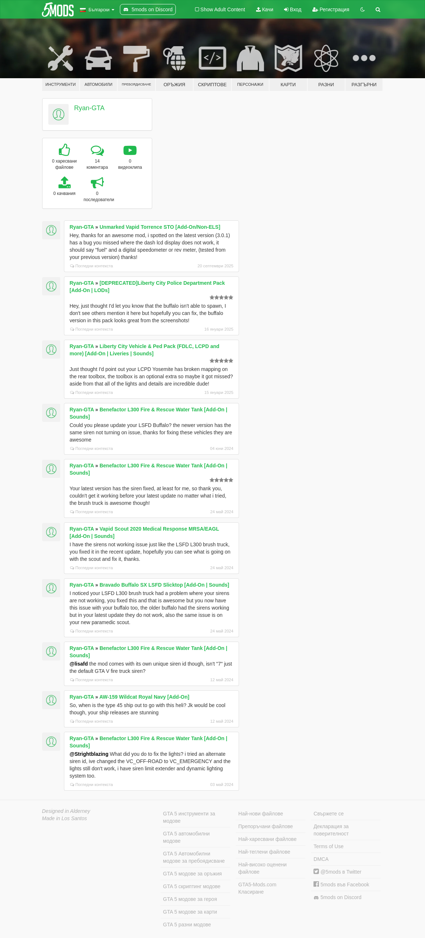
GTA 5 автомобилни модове (186, 837)
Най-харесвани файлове (267, 839)
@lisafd (79, 664)
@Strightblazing (89, 754)
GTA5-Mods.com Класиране (257, 888)
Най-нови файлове (260, 814)
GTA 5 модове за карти (190, 912)
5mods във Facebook (341, 884)
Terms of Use (328, 846)
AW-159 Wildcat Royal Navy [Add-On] (144, 697)
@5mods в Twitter (337, 872)
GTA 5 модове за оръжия (192, 874)
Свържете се (328, 814)
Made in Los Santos (64, 818)
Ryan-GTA (89, 108)
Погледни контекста (91, 266)
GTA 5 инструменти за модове (189, 817)
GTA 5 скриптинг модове (191, 886)
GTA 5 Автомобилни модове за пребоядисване (194, 857)
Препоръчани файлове (265, 826)
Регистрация (330, 9)
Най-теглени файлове (264, 852)
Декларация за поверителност (331, 830)
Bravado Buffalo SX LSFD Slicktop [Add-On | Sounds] (164, 585)
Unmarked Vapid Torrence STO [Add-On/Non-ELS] (160, 227)
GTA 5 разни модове (187, 924)
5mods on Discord (337, 897)
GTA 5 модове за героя (190, 899)
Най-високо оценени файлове (262, 868)
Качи (265, 9)
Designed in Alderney (66, 811)
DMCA (320, 859)
